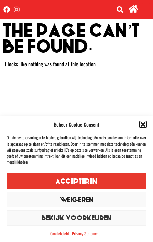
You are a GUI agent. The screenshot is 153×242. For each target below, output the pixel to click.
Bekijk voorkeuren (77, 217)
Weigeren (77, 199)
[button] (143, 124)
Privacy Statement (86, 233)
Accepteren (76, 181)
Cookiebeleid (59, 233)
